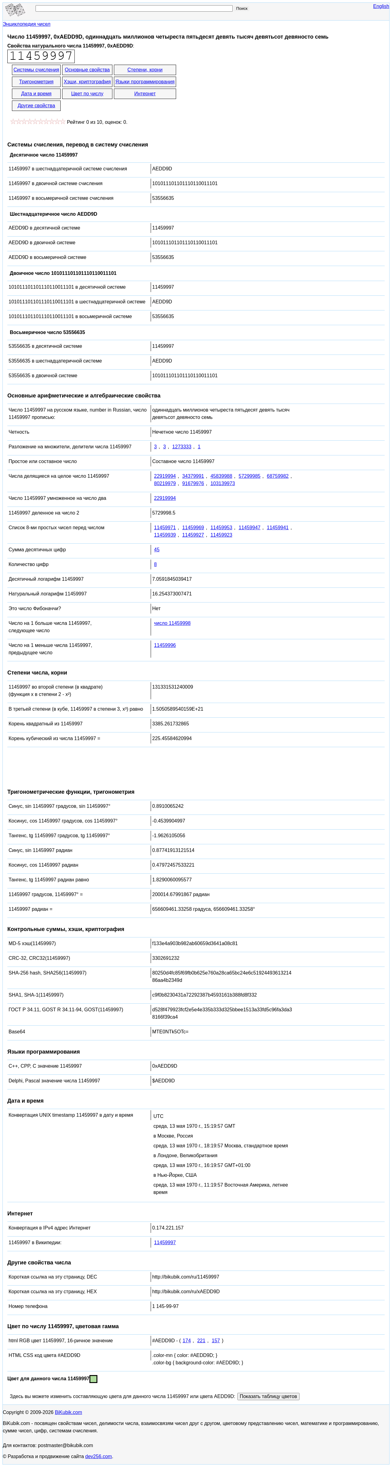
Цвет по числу (87, 93)
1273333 (181, 446)
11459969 (193, 527)
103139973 (222, 483)
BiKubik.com (68, 1412)
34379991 (193, 476)
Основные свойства (87, 69)
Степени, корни (145, 69)
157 (216, 1340)
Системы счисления (36, 69)
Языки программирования (145, 81)
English (381, 6)
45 (157, 549)
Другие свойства (36, 105)
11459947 (249, 527)
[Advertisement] (232, 88)
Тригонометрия (36, 81)
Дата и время (36, 93)
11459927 (193, 535)
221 (201, 1340)
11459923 (221, 535)
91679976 (193, 483)
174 (187, 1340)
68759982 (277, 476)
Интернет (145, 93)
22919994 (165, 476)
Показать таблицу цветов (268, 1396)
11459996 (165, 645)
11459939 (165, 535)
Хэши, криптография (87, 81)
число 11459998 (172, 623)
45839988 (221, 476)
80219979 (165, 483)
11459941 (277, 527)
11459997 (165, 1242)
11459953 (221, 527)
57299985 (249, 476)
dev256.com (98, 1456)
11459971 (165, 527)
